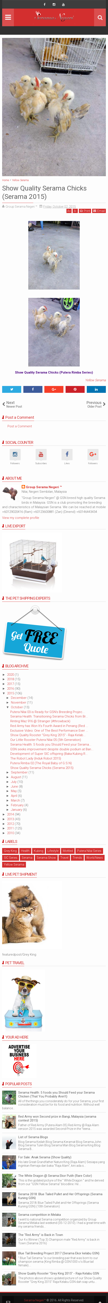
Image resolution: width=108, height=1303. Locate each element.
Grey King (10, 851)
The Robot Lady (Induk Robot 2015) (35, 758)
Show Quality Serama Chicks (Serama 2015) (42, 768)
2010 (11, 833)
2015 (11, 693)
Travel (64, 857)
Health (25, 851)
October (17, 707)
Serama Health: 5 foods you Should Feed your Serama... (51, 744)
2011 (11, 828)
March (16, 800)
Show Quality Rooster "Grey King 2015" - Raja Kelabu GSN (58, 1273)
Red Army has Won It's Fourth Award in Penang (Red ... (49, 726)
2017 (11, 684)
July (14, 782)
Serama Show (46, 857)
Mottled (68, 851)
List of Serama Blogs (33, 1137)
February (17, 805)
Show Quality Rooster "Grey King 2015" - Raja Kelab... (48, 735)
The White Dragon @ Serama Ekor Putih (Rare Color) (55, 1176)
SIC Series (10, 857)
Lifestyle (53, 851)
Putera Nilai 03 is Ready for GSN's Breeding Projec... (47, 712)
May (14, 791)
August (16, 777)
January (17, 810)
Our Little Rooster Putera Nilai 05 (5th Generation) (45, 740)
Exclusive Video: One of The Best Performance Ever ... (49, 731)
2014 (11, 814)
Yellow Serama (95, 380)
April (14, 796)
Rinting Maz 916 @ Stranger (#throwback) (40, 721)
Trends (77, 857)
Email (99, 211)
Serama (27, 857)
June (15, 786)
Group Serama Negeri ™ (44, 487)
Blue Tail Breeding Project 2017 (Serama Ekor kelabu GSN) (58, 1253)
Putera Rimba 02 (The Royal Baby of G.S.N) (41, 763)
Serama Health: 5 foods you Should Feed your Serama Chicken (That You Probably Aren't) (56, 1094)
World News (94, 857)
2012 (11, 824)
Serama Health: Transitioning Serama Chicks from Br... (49, 716)
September (19, 772)
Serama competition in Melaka (39, 1215)
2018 (11, 679)
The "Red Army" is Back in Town (40, 1235)
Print (85, 211)
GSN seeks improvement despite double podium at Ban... (52, 749)
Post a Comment (20, 426)
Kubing (38, 851)
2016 (11, 689)
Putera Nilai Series (89, 851)
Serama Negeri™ (35, 1300)
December (19, 698)
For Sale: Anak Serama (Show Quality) (44, 1157)
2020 (11, 675)
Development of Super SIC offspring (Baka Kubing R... (49, 754)
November (19, 702)
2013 (11, 819)
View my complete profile (20, 518)
